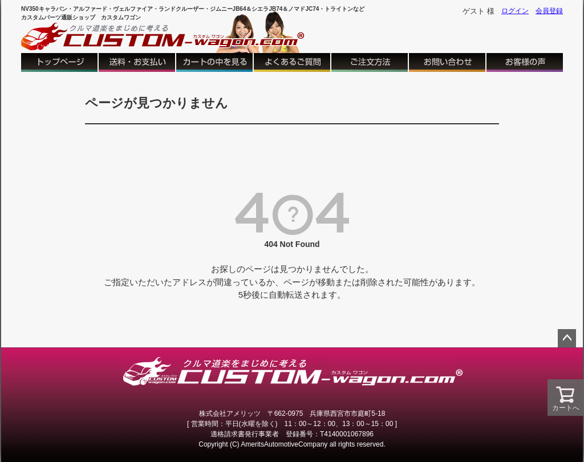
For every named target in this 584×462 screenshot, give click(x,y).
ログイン (515, 11)
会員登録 (549, 11)
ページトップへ (567, 338)
